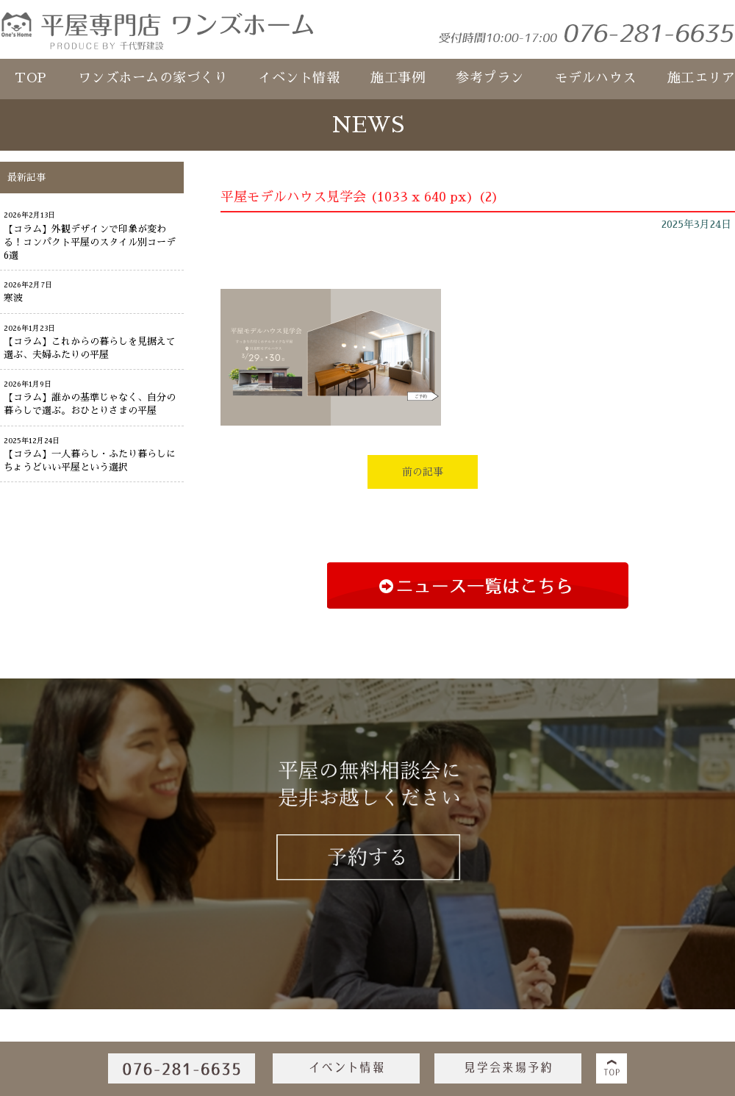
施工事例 (397, 78)
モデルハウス (596, 78)
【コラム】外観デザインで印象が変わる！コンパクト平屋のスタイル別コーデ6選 (90, 242)
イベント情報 (299, 78)
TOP (31, 78)
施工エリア (701, 78)
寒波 (13, 298)
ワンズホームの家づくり (153, 78)
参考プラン (490, 78)
